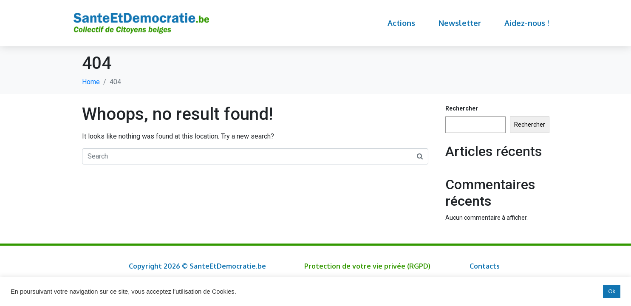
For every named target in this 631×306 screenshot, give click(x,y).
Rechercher (461, 108)
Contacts (485, 266)
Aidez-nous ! (526, 23)
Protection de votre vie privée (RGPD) (367, 266)
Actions (401, 23)
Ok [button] (611, 291)
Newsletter (460, 23)
